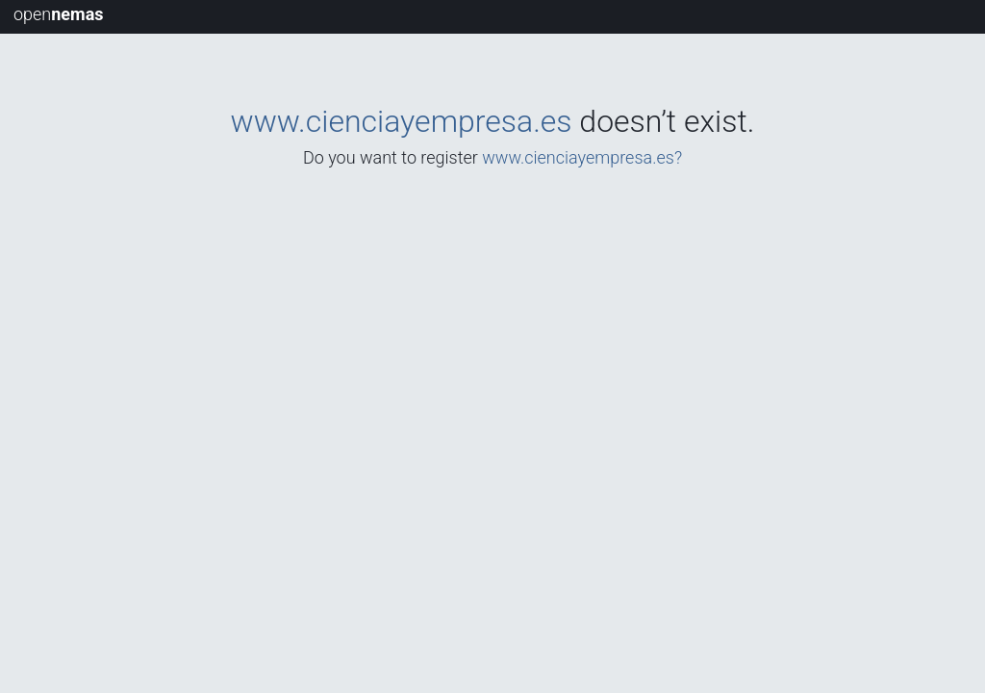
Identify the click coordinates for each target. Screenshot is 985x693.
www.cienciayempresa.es (401, 121)
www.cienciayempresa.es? (582, 157)
